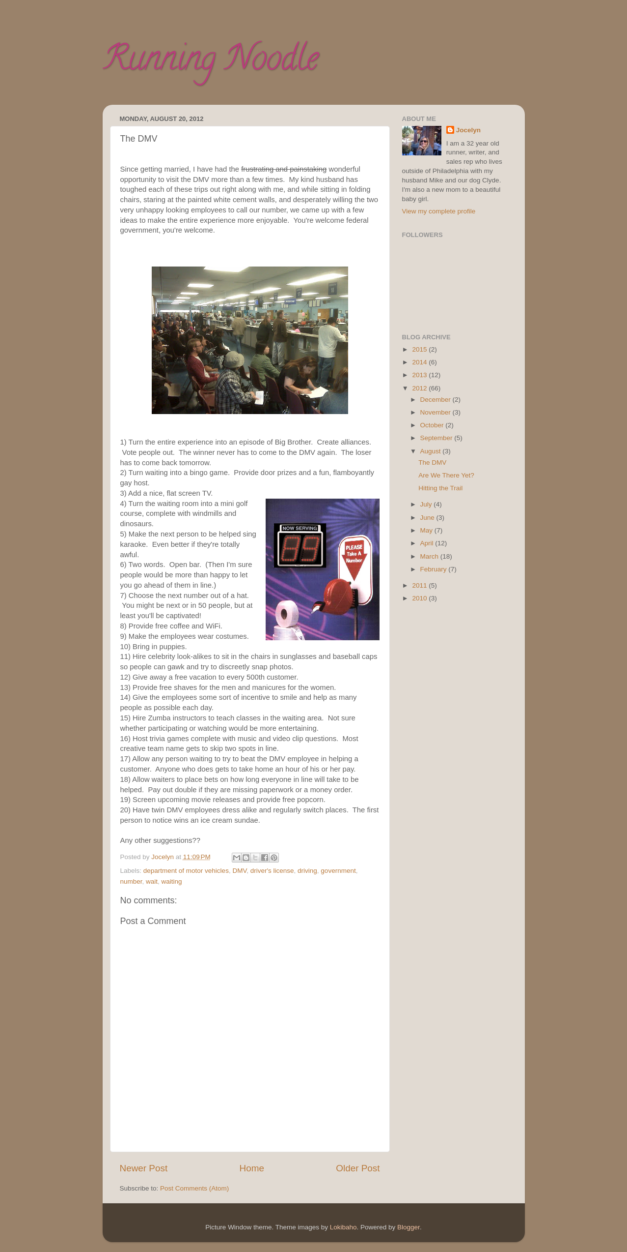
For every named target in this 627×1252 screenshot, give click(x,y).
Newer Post (144, 1168)
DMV (239, 870)
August (431, 451)
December (436, 399)
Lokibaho (343, 1227)
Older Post (358, 1168)
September (437, 438)
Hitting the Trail (440, 488)
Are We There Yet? (446, 475)
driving (307, 870)
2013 (420, 375)
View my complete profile (439, 211)
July (427, 504)
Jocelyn (468, 130)
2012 (420, 388)
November (436, 412)
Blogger (408, 1227)
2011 (420, 585)
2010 (420, 598)
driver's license (272, 870)
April (428, 543)
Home (252, 1168)
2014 (420, 362)
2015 (420, 349)
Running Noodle (210, 62)
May (427, 530)
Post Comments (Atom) (194, 1188)
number (131, 881)
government (338, 870)
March (430, 556)
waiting (172, 881)
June (428, 517)
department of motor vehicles (186, 870)
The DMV (432, 462)
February (434, 569)
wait (152, 881)
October (433, 425)
